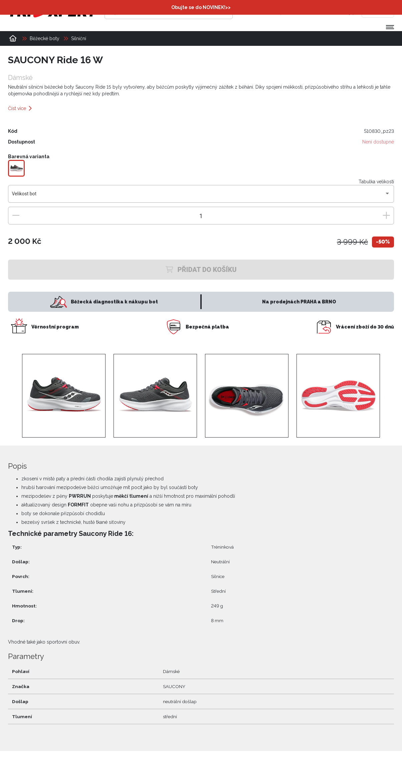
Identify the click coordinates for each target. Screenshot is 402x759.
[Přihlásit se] (291, 11)
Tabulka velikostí (376, 181)
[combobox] (201, 196)
